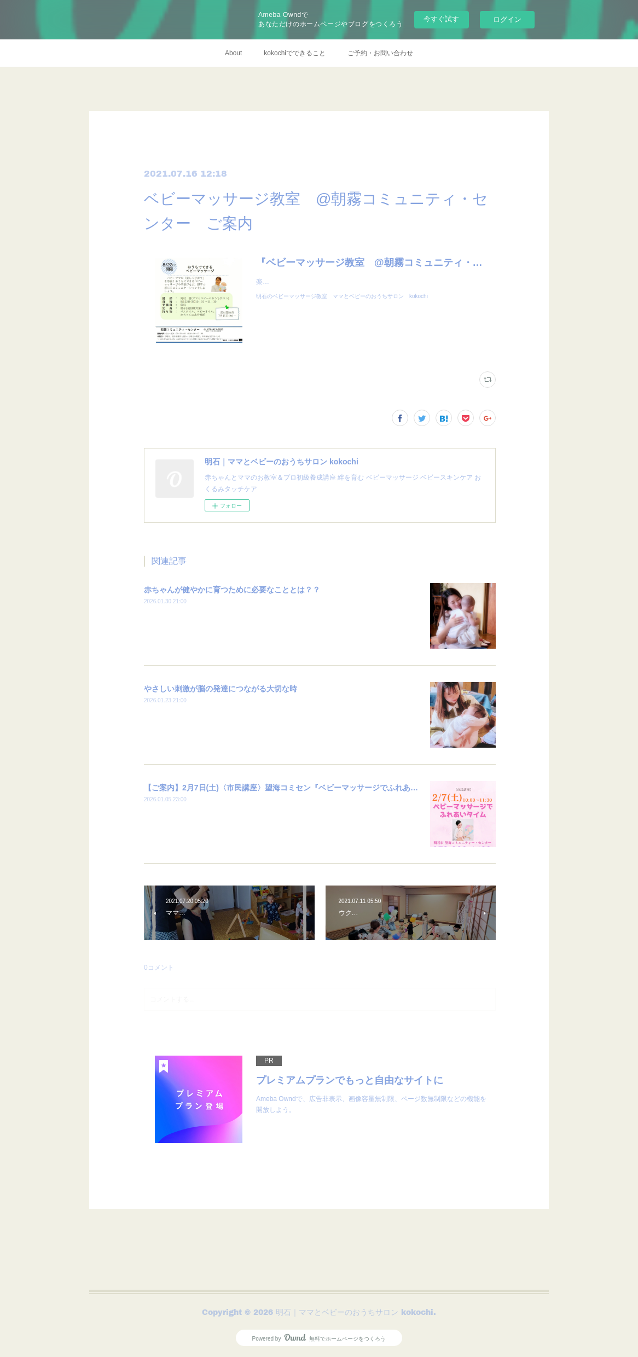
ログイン (507, 19)
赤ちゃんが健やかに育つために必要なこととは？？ (232, 589)
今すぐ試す (441, 19)
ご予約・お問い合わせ (380, 53)
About (233, 53)
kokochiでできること (295, 53)
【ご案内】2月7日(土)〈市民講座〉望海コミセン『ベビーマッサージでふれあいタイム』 (296, 787)
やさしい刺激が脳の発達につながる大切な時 (220, 688)
